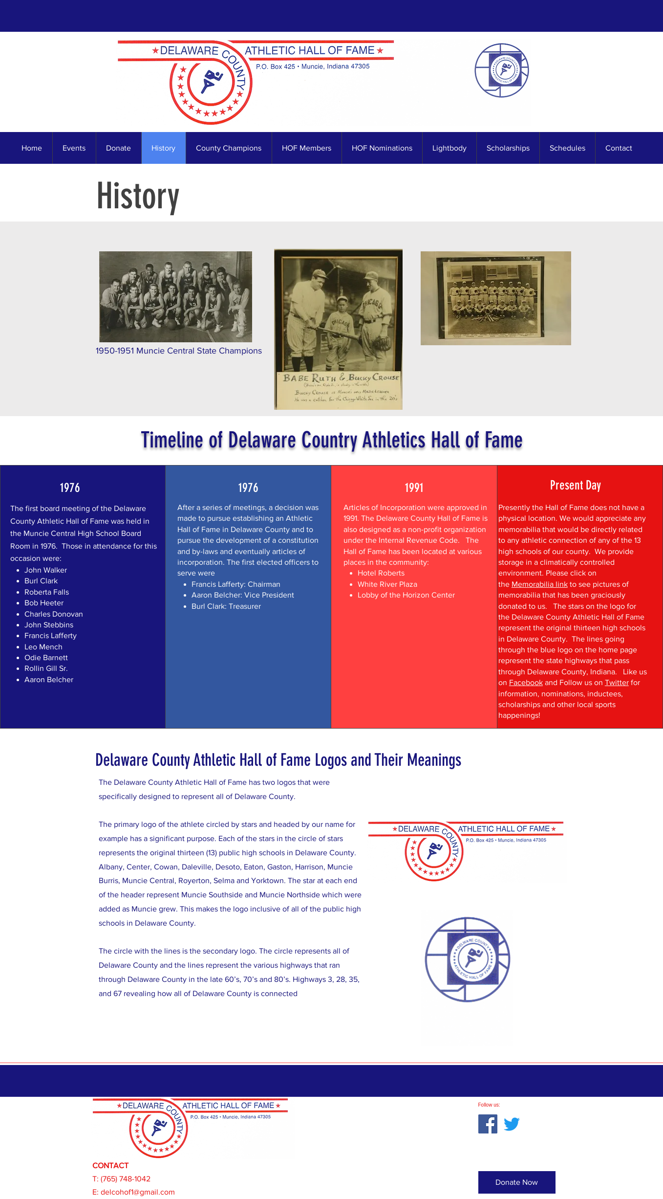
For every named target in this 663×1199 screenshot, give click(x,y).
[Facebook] (487, 1123)
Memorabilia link (540, 584)
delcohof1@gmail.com (138, 1192)
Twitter (617, 682)
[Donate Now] (517, 1182)
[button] (229, 148)
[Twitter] (511, 1123)
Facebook (526, 682)
